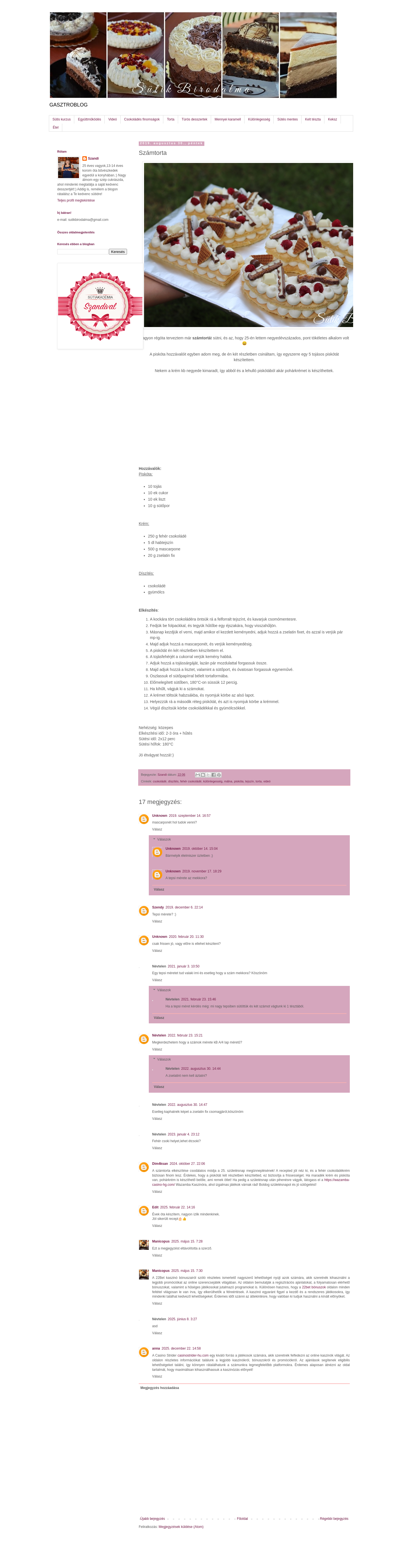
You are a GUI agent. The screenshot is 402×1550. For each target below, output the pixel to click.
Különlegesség (259, 119)
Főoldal (242, 1519)
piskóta (238, 781)
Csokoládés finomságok (142, 119)
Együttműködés (89, 119)
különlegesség (212, 781)
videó (267, 781)
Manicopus (161, 1241)
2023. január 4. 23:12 (183, 1134)
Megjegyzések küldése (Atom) (181, 1527)
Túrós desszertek (194, 119)
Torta (170, 119)
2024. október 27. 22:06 (187, 1164)
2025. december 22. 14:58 (181, 1348)
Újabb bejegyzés (152, 1519)
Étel (56, 127)
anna (156, 1348)
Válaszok (164, 839)
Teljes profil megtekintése (76, 200)
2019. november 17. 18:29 (201, 871)
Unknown (159, 816)
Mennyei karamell (228, 119)
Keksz (332, 119)
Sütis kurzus (61, 119)
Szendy (158, 907)
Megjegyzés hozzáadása (159, 1388)
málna (228, 781)
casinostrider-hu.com (193, 1355)
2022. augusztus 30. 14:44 (201, 1069)
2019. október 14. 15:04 (200, 849)
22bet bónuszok (314, 1287)
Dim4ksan (160, 1164)
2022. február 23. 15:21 (185, 1035)
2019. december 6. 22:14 (184, 907)
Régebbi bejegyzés (334, 1519)
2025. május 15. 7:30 (187, 1271)
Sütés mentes (287, 119)
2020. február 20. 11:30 (186, 937)
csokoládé (160, 781)
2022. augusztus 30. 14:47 (187, 1105)
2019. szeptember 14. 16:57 (189, 816)
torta (259, 781)
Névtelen (159, 1035)
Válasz (157, 829)
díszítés (173, 781)
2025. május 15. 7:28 (187, 1241)
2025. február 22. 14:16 (177, 1207)
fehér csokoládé (190, 781)
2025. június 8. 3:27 (182, 1319)
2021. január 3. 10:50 (183, 966)
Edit (155, 1207)
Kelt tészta (313, 119)
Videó (112, 119)
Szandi (93, 158)
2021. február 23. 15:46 (198, 999)
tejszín (249, 781)
